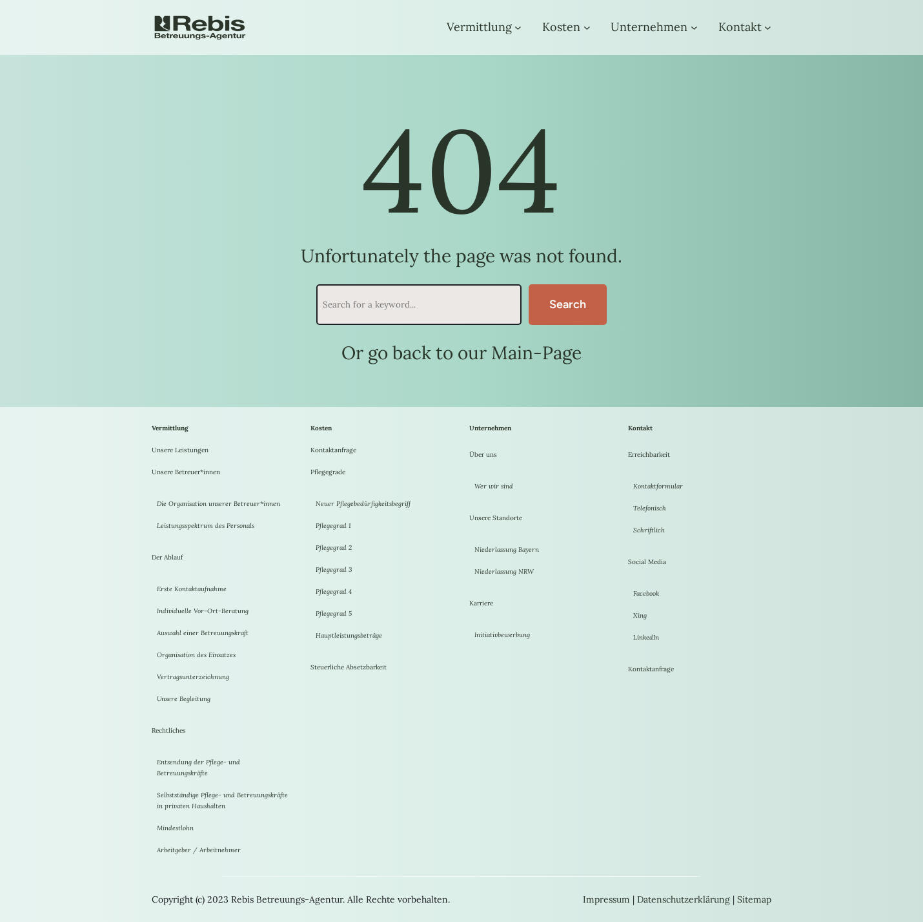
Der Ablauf (167, 557)
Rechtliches (169, 730)
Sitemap (754, 899)
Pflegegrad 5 (334, 613)
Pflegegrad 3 (334, 569)
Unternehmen (649, 26)
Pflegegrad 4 (334, 591)
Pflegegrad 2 (334, 547)
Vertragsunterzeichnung (193, 677)
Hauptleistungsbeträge (349, 635)
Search (567, 304)
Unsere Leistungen (180, 450)
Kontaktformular (658, 486)
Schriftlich (649, 530)
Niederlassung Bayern (506, 549)
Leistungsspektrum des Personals (205, 525)
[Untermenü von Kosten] (587, 27)
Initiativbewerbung (502, 635)
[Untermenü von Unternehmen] (694, 27)
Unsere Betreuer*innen (186, 472)
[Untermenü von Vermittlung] (518, 27)
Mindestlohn (175, 828)
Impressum (606, 899)
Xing (640, 615)
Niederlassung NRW (504, 571)
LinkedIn (646, 637)
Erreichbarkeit (649, 454)
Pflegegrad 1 (333, 525)
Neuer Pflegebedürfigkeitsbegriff (363, 503)
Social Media (647, 562)
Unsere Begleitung (183, 699)
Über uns (483, 454)
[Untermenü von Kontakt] (767, 27)
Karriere (481, 603)
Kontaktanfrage (333, 450)
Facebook (646, 593)
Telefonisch (649, 508)
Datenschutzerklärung (683, 899)
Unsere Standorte (495, 518)
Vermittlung (479, 26)
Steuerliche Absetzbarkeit (348, 667)
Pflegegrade (327, 472)
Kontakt (740, 26)
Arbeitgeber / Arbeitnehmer (199, 850)
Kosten (561, 26)
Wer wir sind (493, 486)
